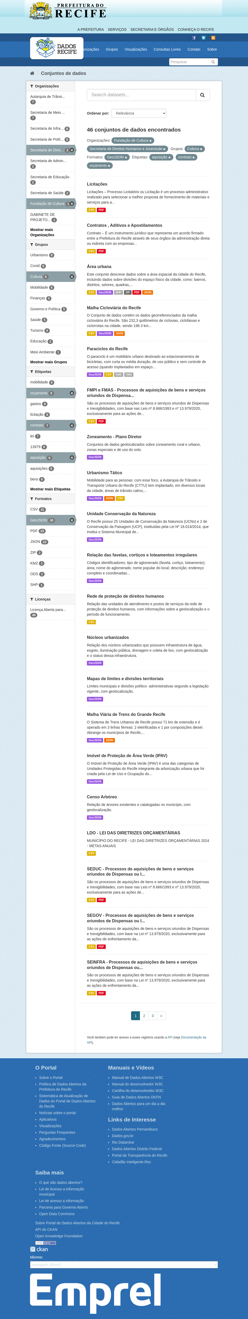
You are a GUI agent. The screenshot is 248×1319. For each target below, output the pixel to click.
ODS (129, 374)
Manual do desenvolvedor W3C (137, 1084)
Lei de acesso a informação (61, 1201)
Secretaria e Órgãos (152, 29)
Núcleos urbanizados (108, 637)
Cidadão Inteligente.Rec (131, 1162)
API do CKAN (46, 1229)
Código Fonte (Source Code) (62, 1145)
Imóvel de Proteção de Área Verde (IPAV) (127, 755)
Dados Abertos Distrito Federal (137, 1149)
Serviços (117, 29)
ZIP (128, 292)
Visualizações (136, 49)
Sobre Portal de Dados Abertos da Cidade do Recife (77, 1223)
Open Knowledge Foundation (58, 1236)
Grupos (112, 49)
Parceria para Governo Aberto (63, 1207)
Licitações (97, 184)
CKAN (39, 1249)
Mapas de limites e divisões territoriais (125, 678)
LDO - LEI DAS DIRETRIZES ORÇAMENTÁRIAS (133, 833)
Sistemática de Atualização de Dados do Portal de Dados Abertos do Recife (67, 1101)
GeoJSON (104, 292)
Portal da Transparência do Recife (139, 1155)
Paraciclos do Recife (107, 349)
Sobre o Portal (51, 1078)
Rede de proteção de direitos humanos (125, 596)
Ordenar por (97, 113)
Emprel (95, 1294)
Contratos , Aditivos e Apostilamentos (124, 225)
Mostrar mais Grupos (48, 362)
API (170, 1037)
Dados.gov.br (122, 1136)
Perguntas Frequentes (57, 1132)
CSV (91, 209)
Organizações (87, 49)
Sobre (212, 49)
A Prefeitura (91, 29)
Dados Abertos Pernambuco (135, 1129)
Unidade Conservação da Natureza (121, 514)
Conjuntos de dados (63, 73)
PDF (101, 209)
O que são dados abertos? (60, 1182)
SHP (118, 292)
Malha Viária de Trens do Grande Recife (126, 714)
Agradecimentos (52, 1139)
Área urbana (99, 266)
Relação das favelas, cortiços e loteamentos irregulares (142, 555)
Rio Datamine (123, 1142)
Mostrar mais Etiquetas (50, 489)
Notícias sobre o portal (57, 1113)
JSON (147, 292)
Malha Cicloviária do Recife (114, 308)
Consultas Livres (167, 49)
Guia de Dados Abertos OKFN (136, 1097)
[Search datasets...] (141, 95)
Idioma (36, 1257)
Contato (194, 49)
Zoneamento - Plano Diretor (114, 437)
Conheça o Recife (196, 29)
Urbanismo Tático (104, 473)
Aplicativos (48, 1119)
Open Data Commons (56, 1214)
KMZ (119, 374)
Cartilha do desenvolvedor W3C (138, 1091)
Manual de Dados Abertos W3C (137, 1078)
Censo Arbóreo (102, 797)
